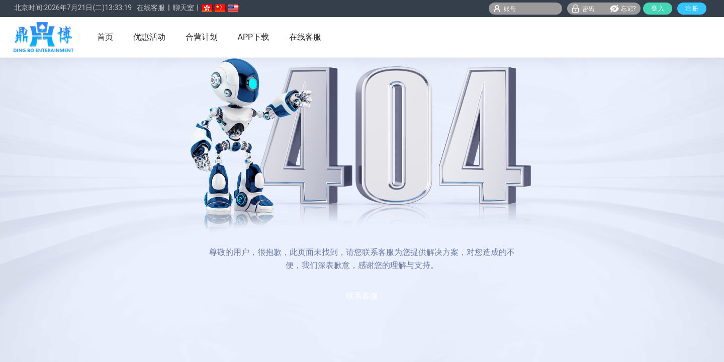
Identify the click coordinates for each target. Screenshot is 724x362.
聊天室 (183, 8)
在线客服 (151, 8)
